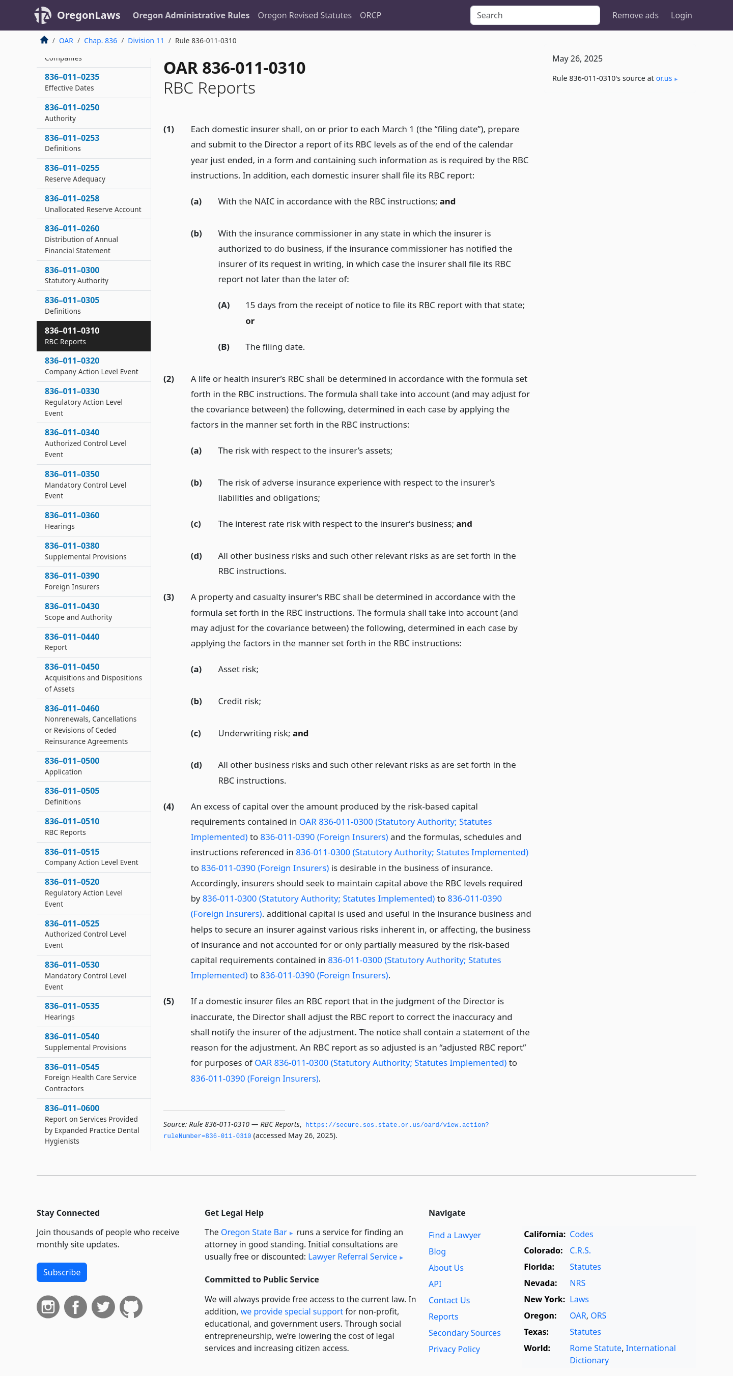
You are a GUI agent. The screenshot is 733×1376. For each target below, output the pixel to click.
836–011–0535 (72, 1011)
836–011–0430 (78, 611)
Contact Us (449, 1300)
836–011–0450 (93, 677)
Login (681, 15)
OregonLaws (89, 15)
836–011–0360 (72, 520)
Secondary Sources (465, 1332)
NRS (577, 1283)
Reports (444, 1316)
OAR (66, 40)
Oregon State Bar (254, 1232)
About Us (446, 1267)
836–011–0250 (72, 112)
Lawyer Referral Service (352, 1256)
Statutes (585, 1266)
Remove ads (635, 15)
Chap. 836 (100, 40)
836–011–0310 (72, 335)
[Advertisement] (620, 259)
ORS (598, 1315)
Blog (437, 1251)
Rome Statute (596, 1348)
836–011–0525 (86, 934)
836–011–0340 (86, 443)
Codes (581, 1234)
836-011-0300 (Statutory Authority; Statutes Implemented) (412, 852)
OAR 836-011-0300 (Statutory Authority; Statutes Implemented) (380, 1062)
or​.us (664, 78)
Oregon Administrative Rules (191, 15)
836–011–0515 (91, 857)
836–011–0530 (86, 975)
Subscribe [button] (61, 1272)
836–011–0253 (72, 143)
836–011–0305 (72, 305)
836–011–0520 (84, 892)
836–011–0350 (86, 484)
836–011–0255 (75, 173)
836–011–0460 (90, 724)
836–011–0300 (76, 275)
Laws (579, 1299)
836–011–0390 (72, 580)
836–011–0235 (72, 82)
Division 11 (146, 40)
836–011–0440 (72, 641)
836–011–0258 (93, 203)
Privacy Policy (454, 1349)
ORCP (370, 15)
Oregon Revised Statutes (305, 15)
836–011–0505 (72, 795)
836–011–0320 (91, 365)
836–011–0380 (86, 550)
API (435, 1284)
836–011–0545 (90, 1077)
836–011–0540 (86, 1041)
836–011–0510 (72, 826)
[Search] (535, 15)
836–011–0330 (84, 401)
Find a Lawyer (455, 1235)
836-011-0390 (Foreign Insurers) (324, 837)
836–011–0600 (92, 1124)
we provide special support (292, 1311)
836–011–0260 (81, 239)
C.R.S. (580, 1250)
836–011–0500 (72, 765)
